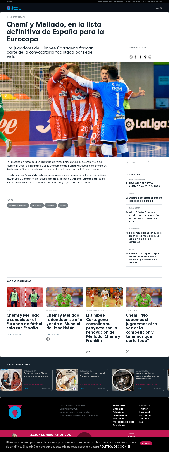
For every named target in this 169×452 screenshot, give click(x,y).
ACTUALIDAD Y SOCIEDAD (34, 385)
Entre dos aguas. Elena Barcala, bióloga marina (36, 374)
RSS (141, 421)
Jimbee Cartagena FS (16, 17)
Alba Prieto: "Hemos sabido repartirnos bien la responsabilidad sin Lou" (144, 217)
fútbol (132, 249)
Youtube (144, 418)
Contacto (144, 405)
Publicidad (118, 412)
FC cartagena (150, 1)
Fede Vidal (36, 205)
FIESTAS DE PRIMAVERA (116, 1)
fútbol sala (51, 311)
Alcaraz (159, 1)
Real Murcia (140, 1)
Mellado (51, 205)
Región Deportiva (137, 179)
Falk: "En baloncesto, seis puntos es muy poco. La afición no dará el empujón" (145, 237)
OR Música (132, 436)
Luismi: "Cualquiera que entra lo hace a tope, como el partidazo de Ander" (144, 258)
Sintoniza (118, 408)
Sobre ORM (119, 405)
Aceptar (146, 443)
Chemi (63, 205)
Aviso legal (119, 425)
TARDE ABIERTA (30, 371)
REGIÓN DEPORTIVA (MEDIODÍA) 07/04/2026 (144, 185)
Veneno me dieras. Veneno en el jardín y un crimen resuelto (147, 376)
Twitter (143, 408)
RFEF (8, 311)
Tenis (131, 194)
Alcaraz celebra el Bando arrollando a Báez (145, 199)
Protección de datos (124, 421)
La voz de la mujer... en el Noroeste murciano (92, 374)
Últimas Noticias (129, 1)
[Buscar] (160, 7)
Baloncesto (134, 208)
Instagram (145, 415)
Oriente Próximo (103, 1)
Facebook (144, 412)
